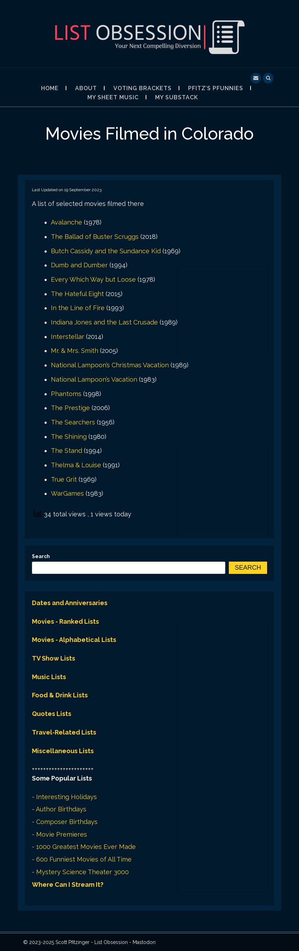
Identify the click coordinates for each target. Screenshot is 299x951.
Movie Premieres (61, 834)
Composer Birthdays (67, 821)
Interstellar (67, 336)
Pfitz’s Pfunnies (215, 88)
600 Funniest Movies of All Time (84, 859)
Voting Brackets (142, 88)
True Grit (64, 479)
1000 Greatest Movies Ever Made (86, 846)
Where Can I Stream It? (68, 884)
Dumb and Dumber (79, 265)
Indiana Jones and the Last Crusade (104, 322)
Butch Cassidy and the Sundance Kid (106, 251)
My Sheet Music (113, 97)
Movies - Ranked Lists (65, 621)
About (86, 88)
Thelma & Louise (76, 465)
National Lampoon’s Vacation (94, 379)
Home (50, 88)
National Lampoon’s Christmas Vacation (110, 365)
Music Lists (49, 677)
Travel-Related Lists (64, 732)
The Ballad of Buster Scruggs (95, 236)
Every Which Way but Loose (93, 279)
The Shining (69, 436)
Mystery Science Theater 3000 (82, 872)
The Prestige (70, 407)
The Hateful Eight (77, 293)
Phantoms (66, 393)
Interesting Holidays (66, 797)
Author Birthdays (61, 809)
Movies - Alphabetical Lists (74, 639)
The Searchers (73, 422)
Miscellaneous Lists (63, 751)
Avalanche (66, 222)
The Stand (66, 450)
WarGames (67, 493)
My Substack (176, 97)
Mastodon (144, 942)
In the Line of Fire (78, 308)
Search (41, 556)
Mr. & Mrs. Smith (74, 350)
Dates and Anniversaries (69, 603)
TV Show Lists (53, 658)
